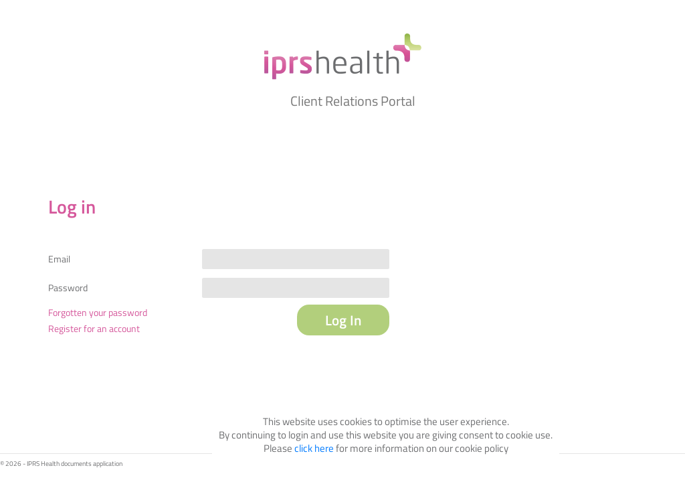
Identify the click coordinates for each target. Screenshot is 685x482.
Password (68, 288)
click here (314, 448)
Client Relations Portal (352, 100)
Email (59, 259)
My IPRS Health (342, 56)
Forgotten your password (97, 312)
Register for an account (94, 328)
